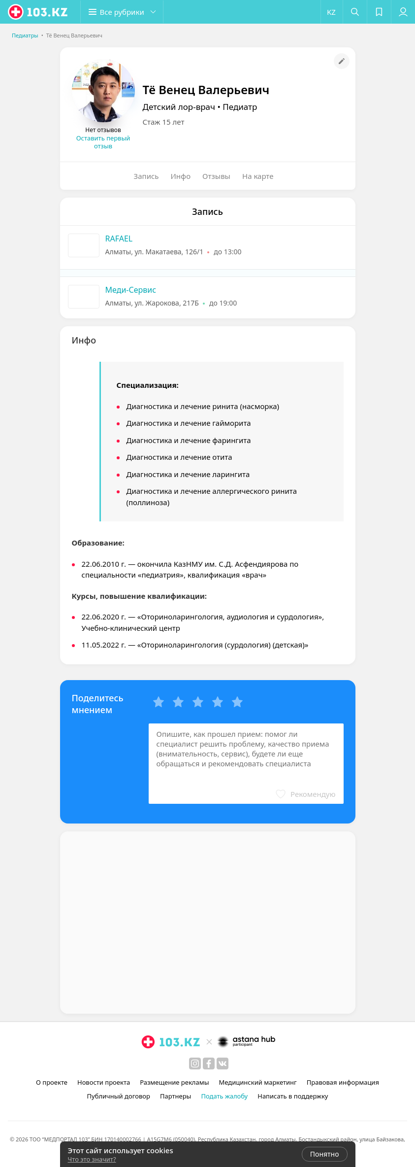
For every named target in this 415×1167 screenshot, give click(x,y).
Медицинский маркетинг (258, 1082)
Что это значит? (92, 1159)
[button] (123, 11)
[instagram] (195, 1063)
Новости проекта (103, 1082)
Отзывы (216, 176)
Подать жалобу (224, 1096)
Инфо (181, 176)
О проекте (51, 1082)
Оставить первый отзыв (103, 142)
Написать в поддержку (292, 1096)
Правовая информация (343, 1082)
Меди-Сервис (131, 290)
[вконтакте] (222, 1063)
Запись (146, 176)
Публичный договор (118, 1096)
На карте (257, 176)
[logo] (38, 12)
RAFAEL (119, 238)
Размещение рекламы (174, 1082)
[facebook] (209, 1063)
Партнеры (176, 1096)
